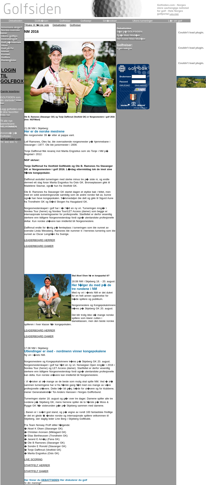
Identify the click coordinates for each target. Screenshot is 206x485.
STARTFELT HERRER (37, 465)
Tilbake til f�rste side (36, 25)
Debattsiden (59, 25)
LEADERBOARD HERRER (39, 240)
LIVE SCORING (33, 459)
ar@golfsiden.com (10, 139)
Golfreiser (75, 25)
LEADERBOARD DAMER (39, 246)
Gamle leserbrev (10, 91)
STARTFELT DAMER (36, 471)
